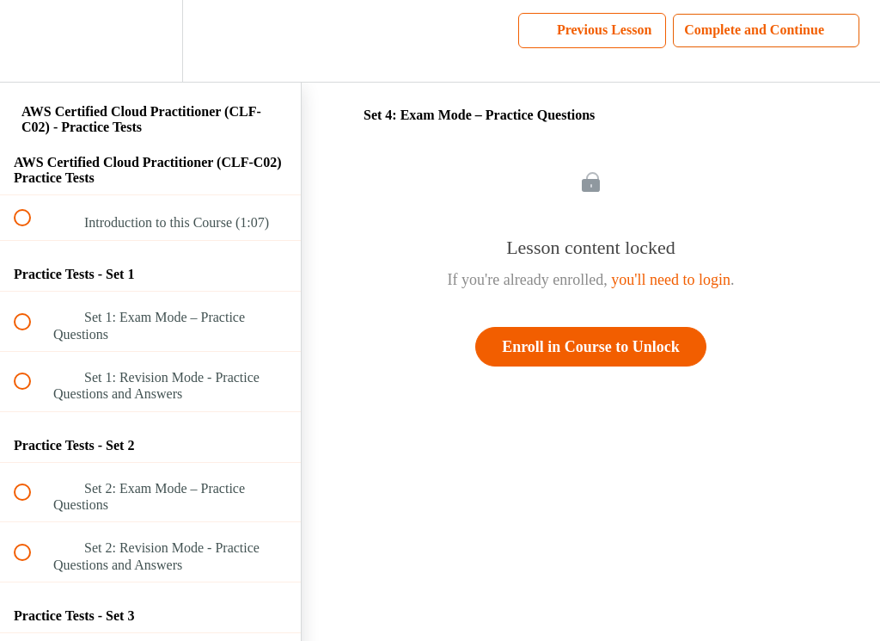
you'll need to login (670, 279)
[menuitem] (150, 41)
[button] (32, 41)
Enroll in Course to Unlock (591, 346)
